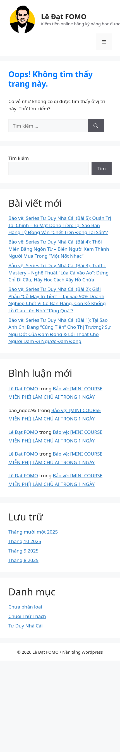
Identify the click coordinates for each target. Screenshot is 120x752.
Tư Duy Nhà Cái (25, 625)
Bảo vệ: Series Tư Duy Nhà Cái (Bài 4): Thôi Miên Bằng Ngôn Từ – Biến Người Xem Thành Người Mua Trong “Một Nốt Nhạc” (58, 249)
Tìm (101, 168)
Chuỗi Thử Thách (27, 616)
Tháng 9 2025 (23, 550)
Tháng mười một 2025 (33, 532)
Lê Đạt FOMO (64, 16)
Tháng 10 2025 (24, 541)
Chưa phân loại (25, 606)
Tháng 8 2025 (23, 560)
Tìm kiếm (18, 158)
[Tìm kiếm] (96, 126)
